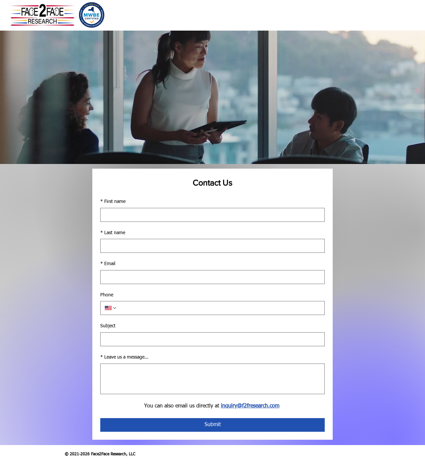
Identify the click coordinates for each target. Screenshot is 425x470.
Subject (108, 326)
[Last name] (210, 245)
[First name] (210, 215)
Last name (112, 233)
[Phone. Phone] (218, 308)
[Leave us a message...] (212, 379)
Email (107, 264)
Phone (106, 295)
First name (113, 202)
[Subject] (210, 339)
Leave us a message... (124, 357)
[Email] (210, 277)
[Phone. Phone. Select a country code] (111, 308)
